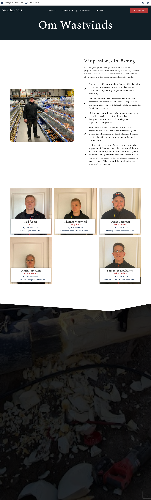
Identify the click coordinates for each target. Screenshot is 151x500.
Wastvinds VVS (12, 10)
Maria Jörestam (31, 271)
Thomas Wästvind (75, 222)
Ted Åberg (31, 222)
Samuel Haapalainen (120, 271)
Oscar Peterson (120, 222)
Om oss (99, 10)
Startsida (51, 10)
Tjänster (67, 10)
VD (31, 224)
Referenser (85, 10)
